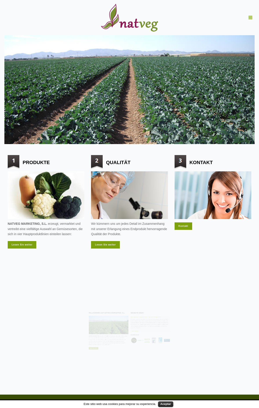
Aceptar (165, 404)
